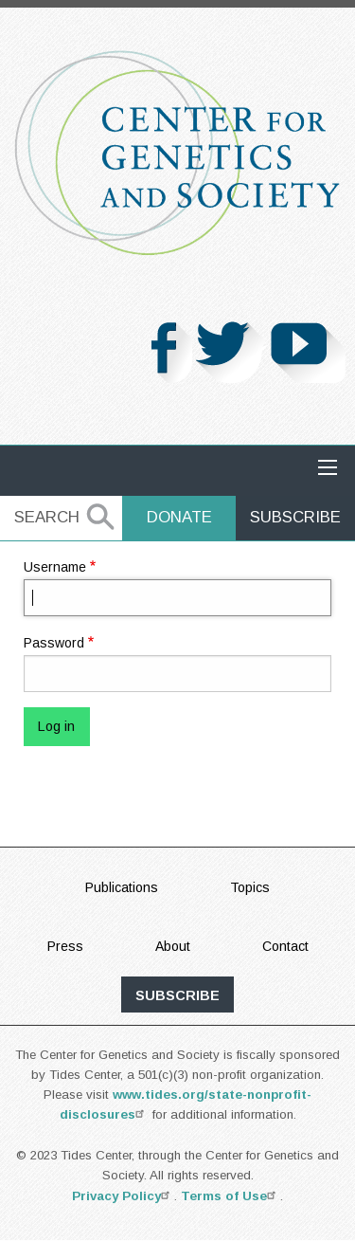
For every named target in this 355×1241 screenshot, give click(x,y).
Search (47, 517)
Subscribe (295, 517)
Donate (179, 517)
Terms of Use (230, 1196)
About (172, 946)
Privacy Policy (123, 1196)
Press (65, 946)
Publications (121, 887)
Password (54, 642)
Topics (250, 887)
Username (55, 567)
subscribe (177, 995)
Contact (285, 946)
